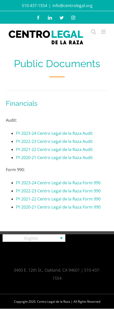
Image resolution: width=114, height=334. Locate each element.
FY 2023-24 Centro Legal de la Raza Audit (54, 133)
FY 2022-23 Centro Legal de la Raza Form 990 (58, 191)
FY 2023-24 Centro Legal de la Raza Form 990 (58, 183)
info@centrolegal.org (72, 5)
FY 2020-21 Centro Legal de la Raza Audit (54, 157)
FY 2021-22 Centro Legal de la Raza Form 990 (58, 199)
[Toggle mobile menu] (103, 31)
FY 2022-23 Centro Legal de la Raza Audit (54, 141)
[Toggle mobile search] (93, 31)
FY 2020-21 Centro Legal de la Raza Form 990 (58, 207)
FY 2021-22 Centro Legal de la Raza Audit (54, 149)
